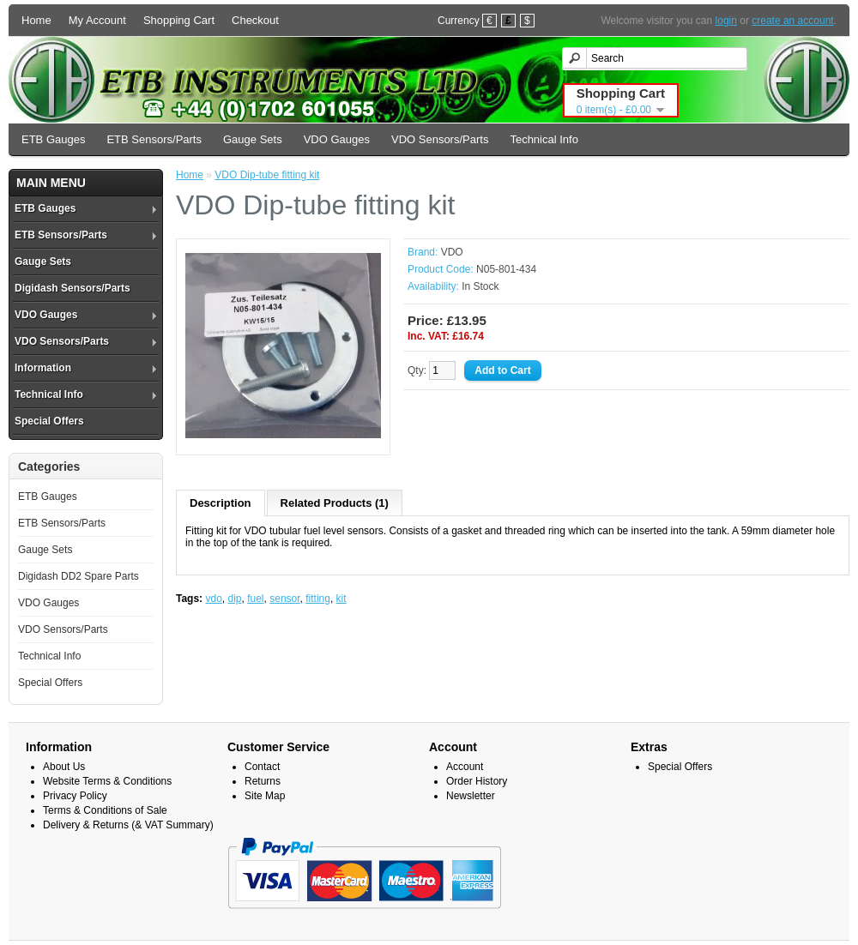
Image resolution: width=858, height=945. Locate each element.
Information (43, 368)
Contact (262, 767)
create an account (792, 21)
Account (464, 767)
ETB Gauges (53, 139)
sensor (284, 599)
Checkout (255, 20)
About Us (64, 767)
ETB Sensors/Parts (154, 139)
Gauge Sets (252, 139)
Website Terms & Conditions (107, 781)
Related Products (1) (335, 503)
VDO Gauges (337, 139)
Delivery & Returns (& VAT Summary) (128, 825)
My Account (97, 20)
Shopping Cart (178, 20)
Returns (263, 781)
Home (36, 20)
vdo (213, 599)
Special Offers (49, 421)
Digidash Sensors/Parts (72, 288)
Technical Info (544, 139)
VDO (452, 252)
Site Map (265, 796)
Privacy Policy (75, 796)
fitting (317, 599)
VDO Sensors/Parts (439, 139)
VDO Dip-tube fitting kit (266, 175)
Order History (476, 781)
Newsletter (470, 796)
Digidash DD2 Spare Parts (78, 576)
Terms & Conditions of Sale (105, 810)
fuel (255, 599)
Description (220, 503)
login (726, 21)
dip (235, 599)
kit (341, 599)
